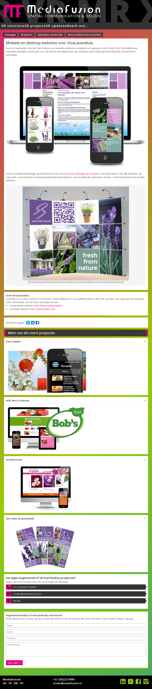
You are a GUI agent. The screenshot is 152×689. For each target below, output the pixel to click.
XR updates (56, 26)
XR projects (35, 26)
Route (17, 600)
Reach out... (78, 26)
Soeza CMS (114, 48)
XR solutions (13, 26)
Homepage (10, 35)
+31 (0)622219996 (24, 587)
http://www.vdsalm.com (42, 309)
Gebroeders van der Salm (50, 35)
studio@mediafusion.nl (27, 593)
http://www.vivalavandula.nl (48, 305)
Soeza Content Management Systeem (79, 173)
